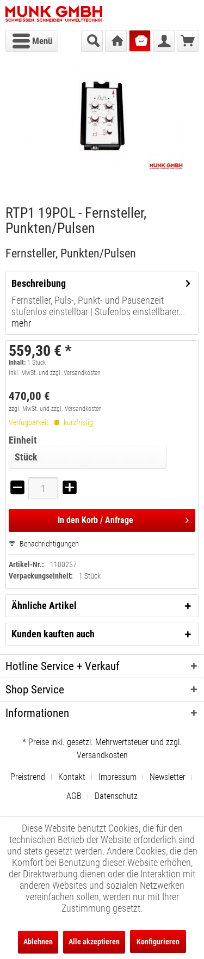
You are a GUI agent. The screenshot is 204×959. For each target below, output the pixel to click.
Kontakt (71, 777)
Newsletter (168, 777)
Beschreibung (38, 283)
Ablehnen (38, 941)
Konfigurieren (158, 941)
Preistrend (27, 777)
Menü (32, 39)
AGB (74, 796)
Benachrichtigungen (44, 543)
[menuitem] (31, 41)
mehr (21, 323)
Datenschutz (116, 796)
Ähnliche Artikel (44, 605)
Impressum (117, 777)
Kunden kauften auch (53, 634)
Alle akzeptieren (94, 941)
